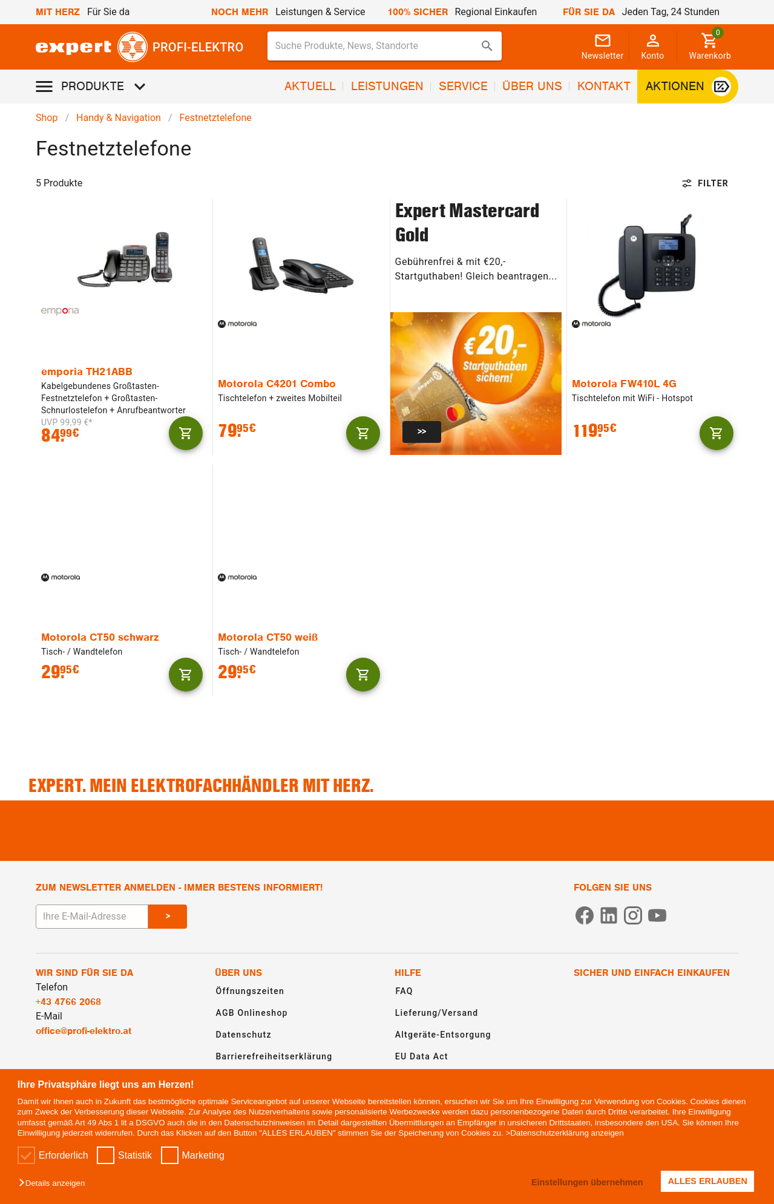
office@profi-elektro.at (83, 1031)
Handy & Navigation (118, 117)
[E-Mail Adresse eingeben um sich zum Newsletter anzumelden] (92, 916)
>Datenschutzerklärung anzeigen (564, 1132)
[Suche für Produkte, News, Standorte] (376, 46)
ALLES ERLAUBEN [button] (707, 1181)
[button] (55, 1184)
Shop (46, 117)
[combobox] (384, 46)
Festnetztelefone (216, 117)
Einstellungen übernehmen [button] (587, 1182)
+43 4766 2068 (68, 1001)
